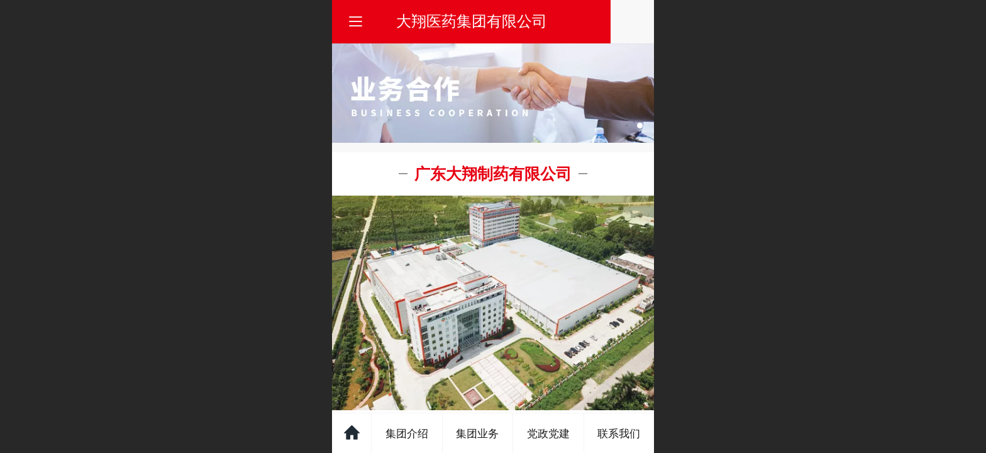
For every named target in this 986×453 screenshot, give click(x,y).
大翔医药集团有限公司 (493, 21)
